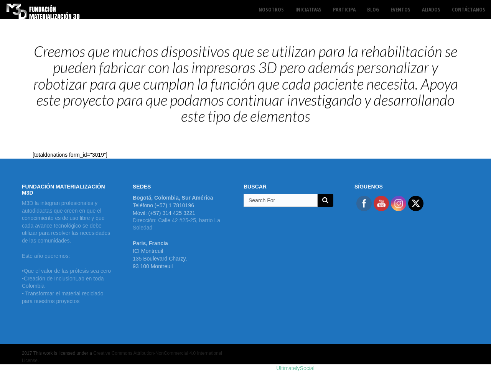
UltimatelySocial (295, 368)
